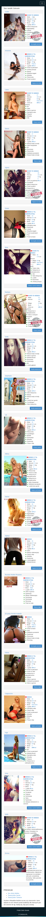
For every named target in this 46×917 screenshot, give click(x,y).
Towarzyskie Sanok (14, 895)
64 (32, 219)
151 (39, 175)
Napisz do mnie (36, 83)
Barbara (7, 292)
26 (32, 504)
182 (33, 19)
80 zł (33, 223)
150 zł (33, 626)
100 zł (32, 590)
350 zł (33, 352)
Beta (6, 247)
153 (33, 136)
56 (38, 177)
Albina (7, 454)
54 (32, 545)
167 (39, 299)
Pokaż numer (37, 122)
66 (37, 99)
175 (33, 506)
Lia (6, 415)
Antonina (8, 50)
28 (38, 173)
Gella (6, 337)
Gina (6, 773)
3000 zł (34, 747)
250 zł (33, 430)
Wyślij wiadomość (36, 369)
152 (33, 217)
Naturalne (40, 100)
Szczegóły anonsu (36, 44)
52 (32, 823)
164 (38, 97)
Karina (7, 496)
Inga (6, 732)
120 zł (33, 391)
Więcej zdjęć (37, 161)
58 (32, 426)
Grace (7, 208)
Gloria (7, 652)
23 (32, 699)
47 (32, 138)
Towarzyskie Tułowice (15, 897)
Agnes (7, 167)
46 (32, 62)
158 (33, 346)
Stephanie (8, 376)
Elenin (7, 128)
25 (32, 422)
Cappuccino (9, 693)
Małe (33, 23)
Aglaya (7, 536)
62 (34, 465)
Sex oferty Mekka (13, 893)
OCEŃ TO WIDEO (33, 15)
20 (32, 541)
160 (33, 424)
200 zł (33, 65)
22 (39, 297)
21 (32, 58)
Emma (7, 853)
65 (37, 260)
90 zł (39, 180)
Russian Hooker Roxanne (13, 574)
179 (38, 256)
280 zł (38, 264)
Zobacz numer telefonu (34, 285)
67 (32, 623)
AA (32, 139)
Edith (6, 814)
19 (32, 17)
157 (33, 543)
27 (37, 95)
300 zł (33, 24)
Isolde (7, 12)
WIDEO (29, 539)
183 (33, 60)
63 (39, 303)
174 (33, 385)
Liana (7, 89)
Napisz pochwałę (36, 490)
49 (32, 21)
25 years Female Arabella (13, 613)
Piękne (34, 64)
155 (33, 742)
